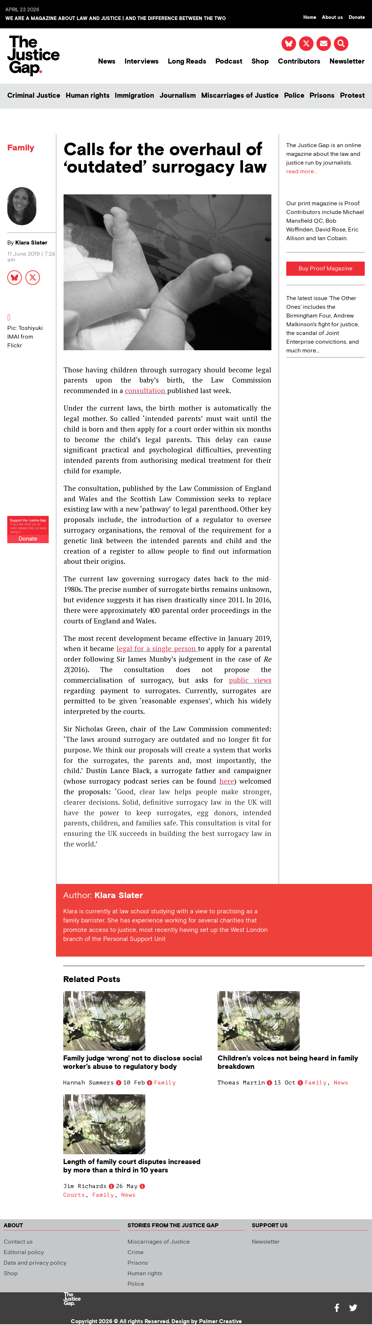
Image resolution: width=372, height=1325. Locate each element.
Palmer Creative (220, 1321)
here (226, 780)
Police (294, 95)
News (107, 61)
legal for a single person (157, 648)
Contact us (18, 1242)
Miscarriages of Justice (240, 95)
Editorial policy (24, 1252)
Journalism (177, 95)
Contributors (299, 61)
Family (21, 147)
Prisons (322, 95)
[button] (341, 43)
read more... (301, 171)
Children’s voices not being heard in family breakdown (288, 1062)
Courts (74, 1195)
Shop (260, 61)
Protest (352, 95)
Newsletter (347, 61)
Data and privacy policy (35, 1263)
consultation (145, 390)
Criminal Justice (33, 95)
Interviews (142, 61)
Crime (135, 1252)
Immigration (134, 95)
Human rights (88, 95)
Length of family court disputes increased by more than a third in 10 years (132, 1166)
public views (250, 679)
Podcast (228, 61)
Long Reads (187, 61)
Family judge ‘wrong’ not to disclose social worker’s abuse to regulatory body (132, 1062)
